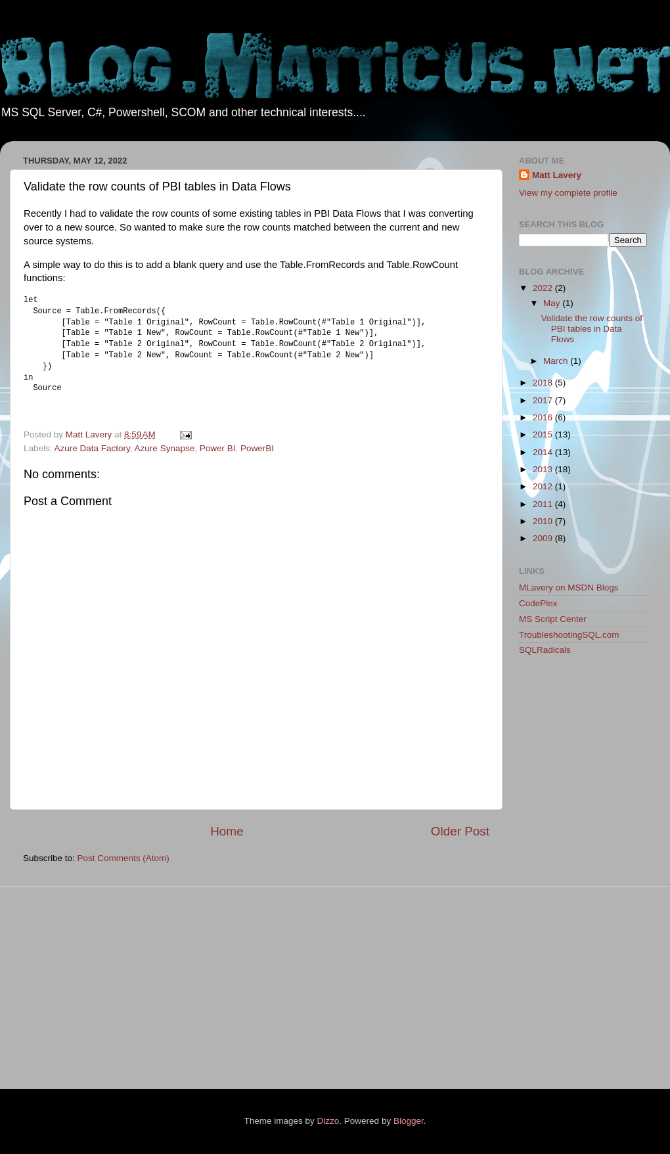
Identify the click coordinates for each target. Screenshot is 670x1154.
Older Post (460, 831)
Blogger (408, 1121)
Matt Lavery (556, 175)
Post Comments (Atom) (123, 858)
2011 (544, 504)
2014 (544, 452)
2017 (544, 400)
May (552, 303)
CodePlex (538, 603)
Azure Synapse (165, 448)
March (556, 361)
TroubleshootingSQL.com (569, 635)
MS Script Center (553, 619)
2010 (544, 521)
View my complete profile (568, 193)
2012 (544, 486)
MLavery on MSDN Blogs (569, 587)
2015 (544, 434)
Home (226, 831)
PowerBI (257, 448)
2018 (544, 383)
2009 (544, 538)
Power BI (218, 448)
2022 (544, 288)
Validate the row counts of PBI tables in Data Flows (591, 328)
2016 (544, 417)
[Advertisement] (571, 875)
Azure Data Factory (92, 448)
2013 (544, 469)
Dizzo (328, 1121)
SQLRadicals (545, 650)
